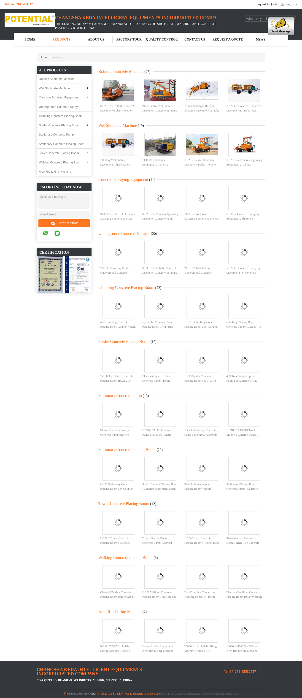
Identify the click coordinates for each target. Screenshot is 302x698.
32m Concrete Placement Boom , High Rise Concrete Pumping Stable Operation (242, 542)
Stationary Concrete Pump (56, 134)
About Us (96, 39)
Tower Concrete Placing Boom (59, 153)
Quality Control (162, 39)
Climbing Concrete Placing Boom (61, 116)
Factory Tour (128, 39)
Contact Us (194, 39)
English (291, 4)
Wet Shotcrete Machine (54, 88)
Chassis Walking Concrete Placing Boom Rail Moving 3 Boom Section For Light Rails (118, 596)
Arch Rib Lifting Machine (55, 171)
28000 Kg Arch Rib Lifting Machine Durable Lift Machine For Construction (200, 650)
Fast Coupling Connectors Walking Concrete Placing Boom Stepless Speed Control (202, 596)
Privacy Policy (88, 693)
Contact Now (64, 223)
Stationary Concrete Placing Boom (61, 144)
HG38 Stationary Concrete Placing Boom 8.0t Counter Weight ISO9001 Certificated (117, 488)
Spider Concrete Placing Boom (59, 125)
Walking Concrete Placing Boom (60, 162)
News (260, 39)
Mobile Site (72, 693)
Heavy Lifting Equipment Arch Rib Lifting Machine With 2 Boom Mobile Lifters (159, 650)
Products (63, 39)
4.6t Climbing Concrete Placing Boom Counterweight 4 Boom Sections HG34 (118, 326)
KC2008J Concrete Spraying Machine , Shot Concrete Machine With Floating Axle (243, 272)
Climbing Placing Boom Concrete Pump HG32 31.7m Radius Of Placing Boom (243, 326)
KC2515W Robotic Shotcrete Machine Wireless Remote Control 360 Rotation (117, 110)
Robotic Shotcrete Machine (57, 79)
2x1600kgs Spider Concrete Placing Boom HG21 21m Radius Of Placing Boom (116, 380)
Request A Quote (266, 4)
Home (30, 39)
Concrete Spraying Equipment (58, 97)
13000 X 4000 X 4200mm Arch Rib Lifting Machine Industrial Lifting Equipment (243, 650)
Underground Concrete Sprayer (59, 107)
